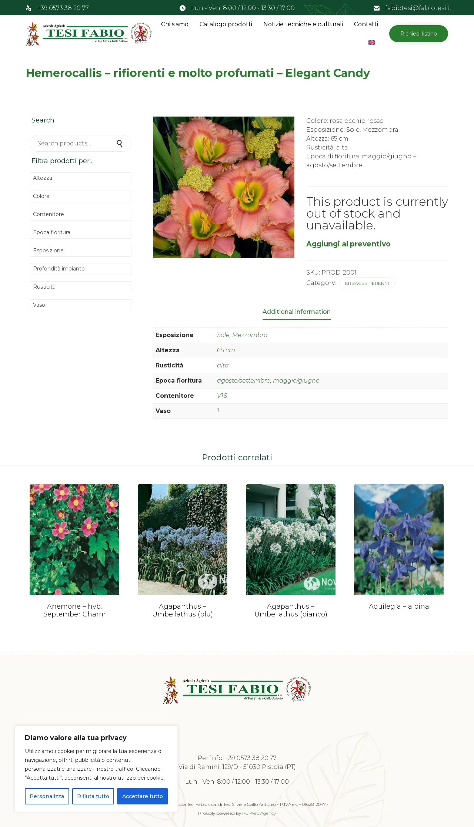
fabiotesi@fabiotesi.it (418, 7)
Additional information (297, 311)
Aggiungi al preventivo (348, 243)
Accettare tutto (142, 796)
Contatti (366, 24)
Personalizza (47, 796)
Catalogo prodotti (226, 24)
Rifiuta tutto (93, 796)
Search (120, 143)
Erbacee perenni (367, 283)
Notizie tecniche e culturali (303, 24)
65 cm (226, 350)
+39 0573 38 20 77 (63, 7)
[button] (418, 33)
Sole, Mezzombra (242, 335)
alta (223, 365)
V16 (222, 395)
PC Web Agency (259, 813)
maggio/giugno (296, 380)
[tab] (300, 312)
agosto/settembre (243, 380)
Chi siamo (174, 24)
